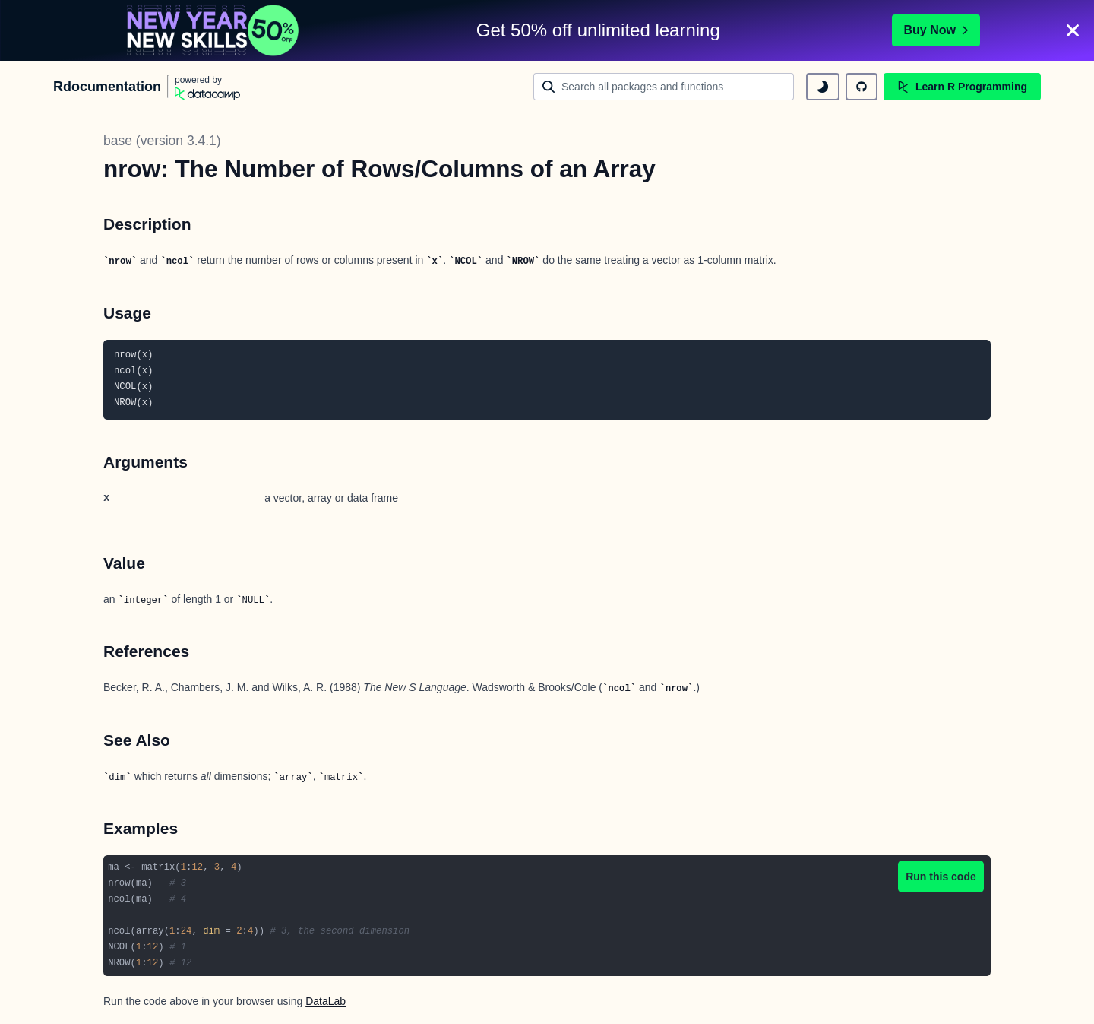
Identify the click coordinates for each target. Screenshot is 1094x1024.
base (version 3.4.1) (162, 140)
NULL (253, 600)
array (294, 777)
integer (143, 600)
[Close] (1073, 30)
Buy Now (936, 30)
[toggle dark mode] (822, 86)
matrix (341, 777)
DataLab (325, 1001)
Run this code (941, 876)
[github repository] (861, 86)
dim (117, 777)
